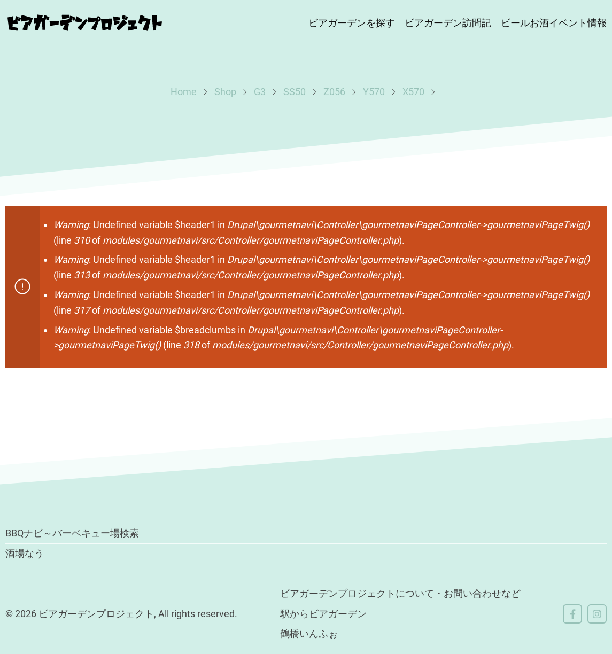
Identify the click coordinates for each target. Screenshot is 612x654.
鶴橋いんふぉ (309, 633)
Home (184, 91)
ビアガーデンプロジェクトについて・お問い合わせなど (400, 593)
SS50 (294, 91)
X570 (413, 91)
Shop (225, 91)
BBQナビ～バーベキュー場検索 (72, 533)
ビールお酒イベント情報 (554, 22)
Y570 (374, 91)
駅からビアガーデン (323, 613)
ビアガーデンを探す (351, 22)
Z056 (334, 91)
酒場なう (24, 553)
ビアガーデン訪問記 (448, 22)
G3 (260, 91)
